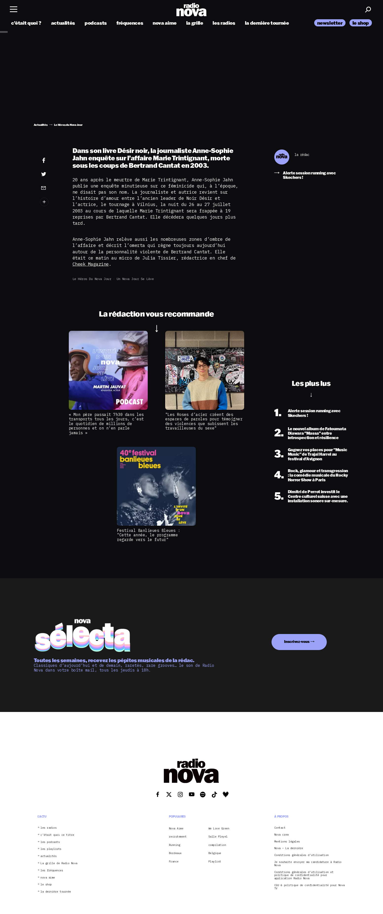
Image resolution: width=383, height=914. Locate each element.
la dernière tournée (267, 23)
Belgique (214, 853)
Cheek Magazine (91, 264)
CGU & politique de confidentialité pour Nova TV (309, 887)
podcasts (96, 23)
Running (174, 845)
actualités (63, 23)
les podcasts (50, 842)
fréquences (129, 23)
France (174, 861)
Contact (280, 827)
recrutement (178, 836)
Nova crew (281, 834)
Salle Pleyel (218, 836)
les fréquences (51, 870)
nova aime (165, 23)
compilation (217, 845)
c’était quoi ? (26, 23)
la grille (194, 23)
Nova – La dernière (288, 848)
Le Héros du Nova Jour (92, 279)
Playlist (214, 861)
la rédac (301, 155)
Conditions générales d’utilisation (301, 855)
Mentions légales (287, 841)
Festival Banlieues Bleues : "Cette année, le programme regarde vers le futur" (148, 535)
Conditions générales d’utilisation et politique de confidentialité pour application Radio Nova (304, 875)
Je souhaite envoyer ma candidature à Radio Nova (308, 863)
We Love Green (218, 828)
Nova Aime (176, 828)
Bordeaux (175, 853)
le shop (360, 23)
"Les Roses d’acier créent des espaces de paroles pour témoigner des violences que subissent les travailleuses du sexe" (204, 421)
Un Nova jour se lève (135, 279)
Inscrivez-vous (296, 641)
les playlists (50, 849)
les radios (224, 23)
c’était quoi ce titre (57, 835)
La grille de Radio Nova (58, 863)
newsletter (330, 23)
